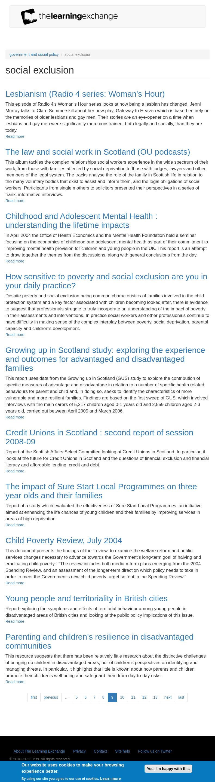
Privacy (79, 751)
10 (122, 697)
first (34, 697)
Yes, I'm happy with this (168, 770)
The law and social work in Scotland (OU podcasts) (97, 151)
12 (144, 697)
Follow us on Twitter (155, 751)
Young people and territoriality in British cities (86, 598)
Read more (14, 136)
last (181, 697)
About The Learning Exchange (39, 751)
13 (155, 697)
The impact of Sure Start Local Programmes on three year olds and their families (101, 491)
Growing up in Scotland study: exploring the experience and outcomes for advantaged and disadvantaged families (105, 359)
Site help (122, 751)
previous (51, 697)
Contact (100, 751)
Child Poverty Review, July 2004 (63, 540)
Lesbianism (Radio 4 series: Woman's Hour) (85, 93)
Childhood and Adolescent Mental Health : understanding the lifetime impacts (81, 221)
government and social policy (34, 54)
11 (133, 697)
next (167, 697)
